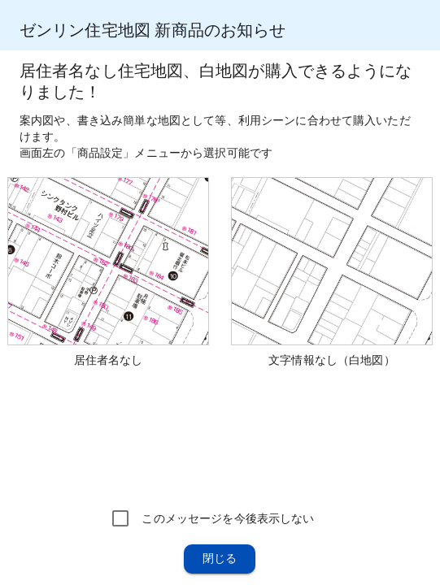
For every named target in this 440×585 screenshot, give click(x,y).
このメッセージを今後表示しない (228, 518)
